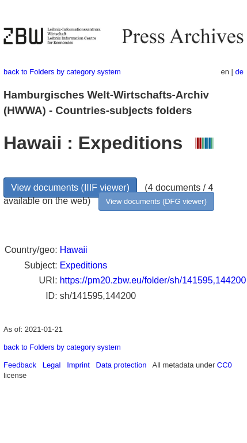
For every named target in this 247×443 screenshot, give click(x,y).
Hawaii (74, 250)
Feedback (19, 365)
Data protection (121, 365)
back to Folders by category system (62, 71)
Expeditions (84, 265)
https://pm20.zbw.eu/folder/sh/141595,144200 (153, 280)
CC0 (224, 365)
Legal (52, 365)
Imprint (78, 365)
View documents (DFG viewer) (156, 201)
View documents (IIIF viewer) (70, 187)
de (239, 71)
